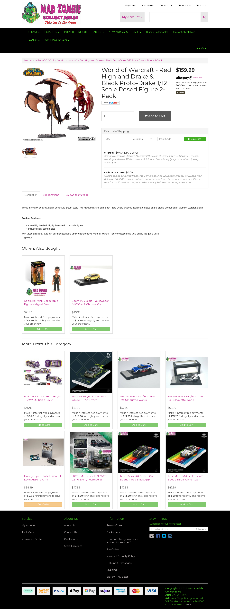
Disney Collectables (157, 32)
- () (201, 48)
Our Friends (70, 539)
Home (28, 60)
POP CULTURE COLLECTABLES (84, 32)
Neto (189, 604)
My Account (132, 17)
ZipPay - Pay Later (117, 576)
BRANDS (33, 40)
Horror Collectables (184, 32)
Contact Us (166, 5)
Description (30, 194)
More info (189, 77)
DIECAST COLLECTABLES (43, 32)
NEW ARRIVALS (118, 32)
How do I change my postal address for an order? (122, 541)
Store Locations (73, 546)
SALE (137, 32)
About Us (184, 5)
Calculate (194, 139)
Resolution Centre (32, 539)
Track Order (28, 532)
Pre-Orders (113, 549)
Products (200, 5)
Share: (110, 102)
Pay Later (130, 5)
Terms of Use (114, 525)
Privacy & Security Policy (121, 556)
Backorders (113, 532)
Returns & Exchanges (119, 563)
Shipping (112, 569)
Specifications (51, 194)
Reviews (76, 194)
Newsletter (148, 5)
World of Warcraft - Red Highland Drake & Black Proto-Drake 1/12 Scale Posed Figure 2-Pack (110, 60)
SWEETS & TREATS (57, 40)
